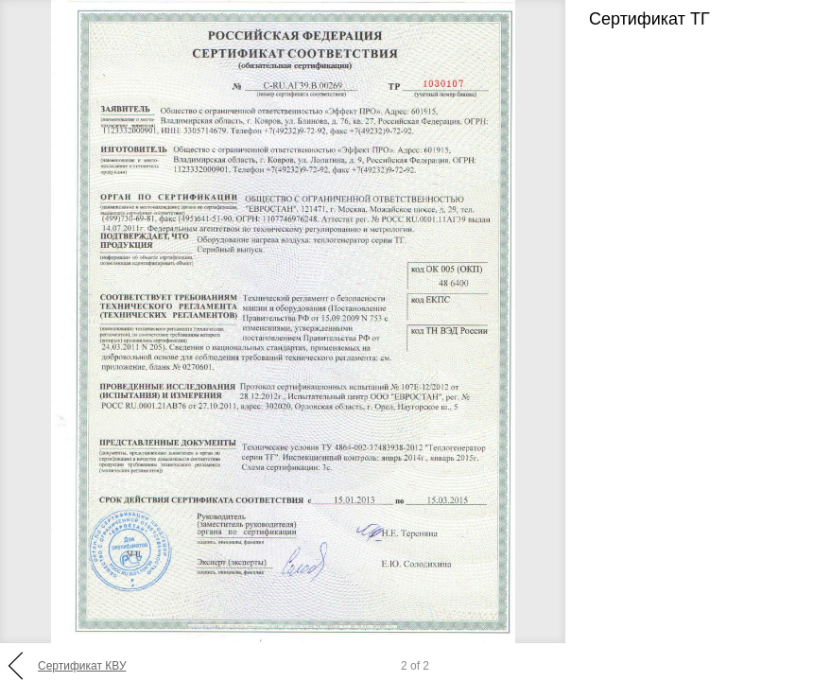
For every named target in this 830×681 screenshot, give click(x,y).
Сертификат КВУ (82, 665)
